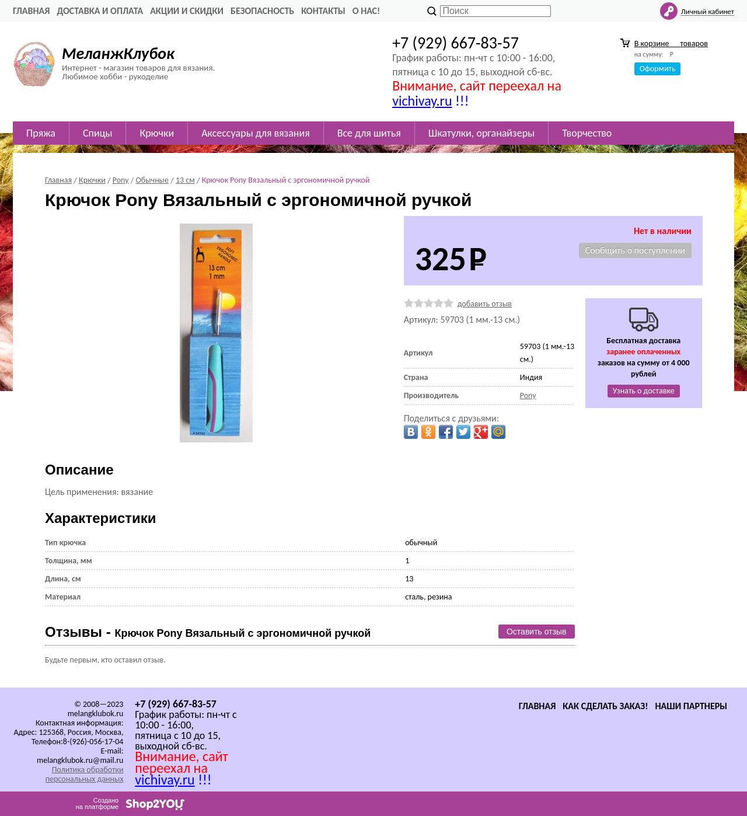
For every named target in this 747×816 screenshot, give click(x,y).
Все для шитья (369, 133)
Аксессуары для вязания (255, 133)
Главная (31, 10)
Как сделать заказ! (605, 706)
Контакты (323, 10)
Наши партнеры (691, 706)
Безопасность (262, 10)
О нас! (366, 10)
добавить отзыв (485, 304)
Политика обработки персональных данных (85, 774)
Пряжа (40, 133)
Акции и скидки (187, 10)
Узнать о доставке (644, 391)
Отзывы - (208, 632)
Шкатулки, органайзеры (481, 133)
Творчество (587, 133)
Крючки (156, 133)
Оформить (658, 69)
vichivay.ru (422, 100)
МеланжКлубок (118, 53)
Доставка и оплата (100, 10)
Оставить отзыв (537, 631)
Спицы (97, 133)
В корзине (671, 43)
